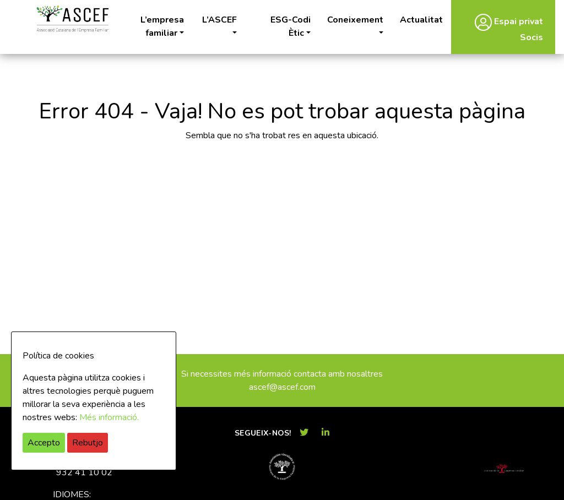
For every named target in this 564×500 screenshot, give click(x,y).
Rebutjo (87, 443)
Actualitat (421, 20)
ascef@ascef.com (282, 387)
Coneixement (355, 20)
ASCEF (72, 19)
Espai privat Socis (509, 28)
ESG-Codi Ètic (290, 26)
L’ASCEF (219, 20)
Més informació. (109, 417)
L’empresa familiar (162, 26)
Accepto (44, 443)
